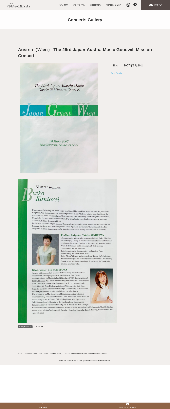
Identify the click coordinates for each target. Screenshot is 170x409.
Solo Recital (116, 73)
